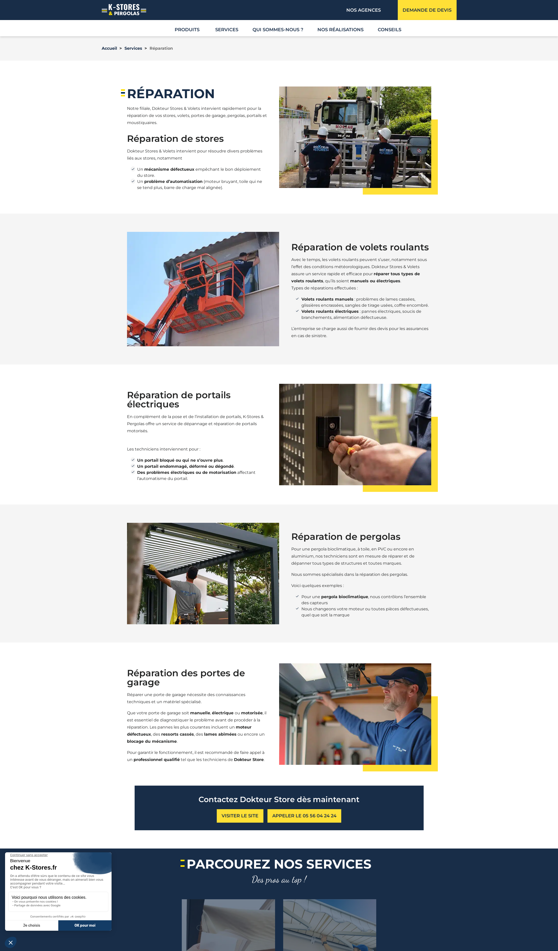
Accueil (109, 48)
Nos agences (363, 10)
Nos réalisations (340, 29)
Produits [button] (187, 29)
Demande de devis (427, 10)
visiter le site (240, 816)
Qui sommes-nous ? (278, 29)
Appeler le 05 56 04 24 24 (304, 816)
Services (226, 29)
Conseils (389, 29)
